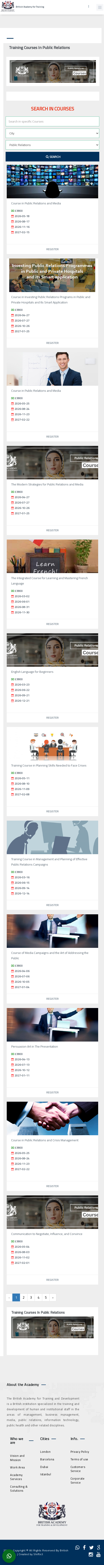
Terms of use (79, 1459)
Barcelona (47, 1459)
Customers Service (78, 1469)
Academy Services (16, 1477)
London (45, 1451)
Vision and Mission (17, 1458)
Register (52, 249)
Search (53, 157)
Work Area (17, 1467)
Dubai (44, 1467)
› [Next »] (52, 1297)
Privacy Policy (80, 1451)
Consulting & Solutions (19, 1488)
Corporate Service (78, 1480)
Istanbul (45, 1474)
